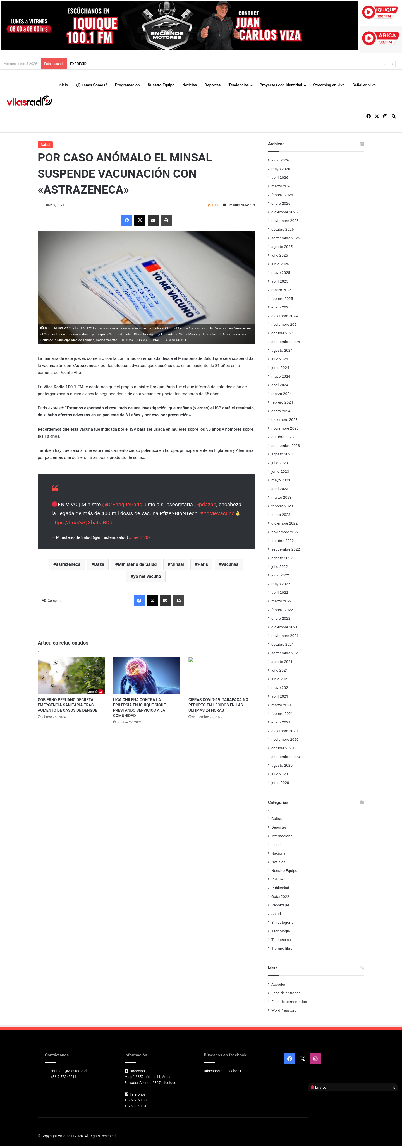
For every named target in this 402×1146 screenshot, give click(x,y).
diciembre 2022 (284, 523)
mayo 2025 (280, 272)
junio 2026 (280, 160)
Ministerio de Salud (137, 564)
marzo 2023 (281, 497)
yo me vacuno (147, 576)
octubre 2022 (282, 540)
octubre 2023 (282, 437)
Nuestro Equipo (161, 85)
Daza (99, 564)
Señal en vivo (363, 85)
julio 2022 (279, 566)
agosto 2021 (282, 661)
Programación (127, 85)
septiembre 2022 (285, 549)
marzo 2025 (281, 290)
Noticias (189, 85)
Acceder (278, 984)
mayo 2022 (280, 584)
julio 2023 (279, 462)
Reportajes (280, 905)
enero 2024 (280, 411)
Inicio (63, 85)
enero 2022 (280, 618)
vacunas (230, 564)
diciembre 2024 (284, 315)
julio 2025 (279, 255)
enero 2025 (280, 307)
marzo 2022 (281, 601)
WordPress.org (283, 1010)
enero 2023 (280, 514)
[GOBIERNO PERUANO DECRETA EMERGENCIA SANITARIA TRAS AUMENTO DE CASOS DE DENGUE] (71, 675)
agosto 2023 (282, 454)
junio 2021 (280, 679)
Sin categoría (282, 922)
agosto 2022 (282, 558)
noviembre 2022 (285, 532)
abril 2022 (279, 592)
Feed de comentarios (289, 1001)
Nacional (278, 853)
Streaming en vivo (328, 85)
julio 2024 (279, 359)
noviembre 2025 (285, 220)
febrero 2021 (282, 713)
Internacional (282, 836)
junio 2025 (280, 264)
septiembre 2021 (285, 653)
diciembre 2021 (284, 627)
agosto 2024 (282, 350)
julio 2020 (279, 774)
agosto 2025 (282, 246)
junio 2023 (280, 471)
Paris (203, 564)
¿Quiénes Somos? (91, 85)
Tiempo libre (282, 948)
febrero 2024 (282, 402)
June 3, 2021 (141, 537)
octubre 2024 (282, 333)
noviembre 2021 (285, 635)
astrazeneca (68, 564)
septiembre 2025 (285, 238)
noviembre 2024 (285, 324)
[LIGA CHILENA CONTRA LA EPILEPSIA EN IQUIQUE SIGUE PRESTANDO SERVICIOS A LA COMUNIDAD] (146, 675)
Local (276, 844)
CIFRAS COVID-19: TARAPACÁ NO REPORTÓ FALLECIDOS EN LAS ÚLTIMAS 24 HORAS (218, 705)
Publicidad (280, 888)
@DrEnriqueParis (122, 504)
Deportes (213, 85)
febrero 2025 (282, 298)
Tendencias (239, 85)
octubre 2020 (282, 748)
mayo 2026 (280, 169)
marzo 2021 (281, 705)
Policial (277, 879)
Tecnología (280, 931)
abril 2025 (279, 281)
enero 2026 (280, 203)
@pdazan (205, 504)
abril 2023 (279, 488)
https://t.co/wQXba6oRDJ (82, 522)
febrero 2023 (282, 506)
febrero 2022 (282, 609)
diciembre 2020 (284, 730)
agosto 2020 (282, 765)
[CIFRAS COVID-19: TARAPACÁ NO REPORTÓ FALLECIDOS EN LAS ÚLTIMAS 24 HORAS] (221, 675)
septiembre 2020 (285, 756)
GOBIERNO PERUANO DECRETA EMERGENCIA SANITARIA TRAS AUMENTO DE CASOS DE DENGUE (67, 705)
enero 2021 (280, 722)
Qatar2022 (280, 896)
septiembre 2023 (285, 445)
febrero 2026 (282, 194)
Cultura (277, 818)
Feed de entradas (285, 993)
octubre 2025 (282, 229)
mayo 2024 (280, 376)
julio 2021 (279, 670)
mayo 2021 (280, 687)
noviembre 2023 (285, 428)
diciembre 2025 (284, 212)
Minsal (177, 564)
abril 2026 (279, 177)
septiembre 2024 (285, 341)
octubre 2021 (282, 644)
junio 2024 (280, 367)
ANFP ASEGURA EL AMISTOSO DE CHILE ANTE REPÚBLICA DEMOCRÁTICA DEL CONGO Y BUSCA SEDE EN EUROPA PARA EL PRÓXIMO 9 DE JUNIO (189, 64)
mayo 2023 (280, 480)
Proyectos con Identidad (281, 85)
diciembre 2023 (284, 419)
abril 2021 (279, 696)
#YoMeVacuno (217, 513)
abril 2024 (279, 385)
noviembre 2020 (285, 739)
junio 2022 (280, 575)
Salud (45, 145)
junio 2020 (280, 782)
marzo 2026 (281, 186)
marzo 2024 (281, 393)
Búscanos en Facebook (222, 1071)
